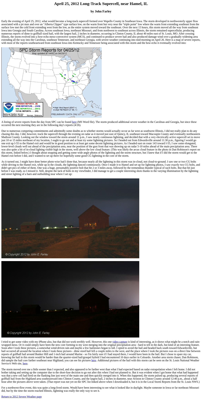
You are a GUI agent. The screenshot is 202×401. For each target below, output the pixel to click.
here (74, 121)
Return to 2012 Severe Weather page (21, 396)
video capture (119, 341)
